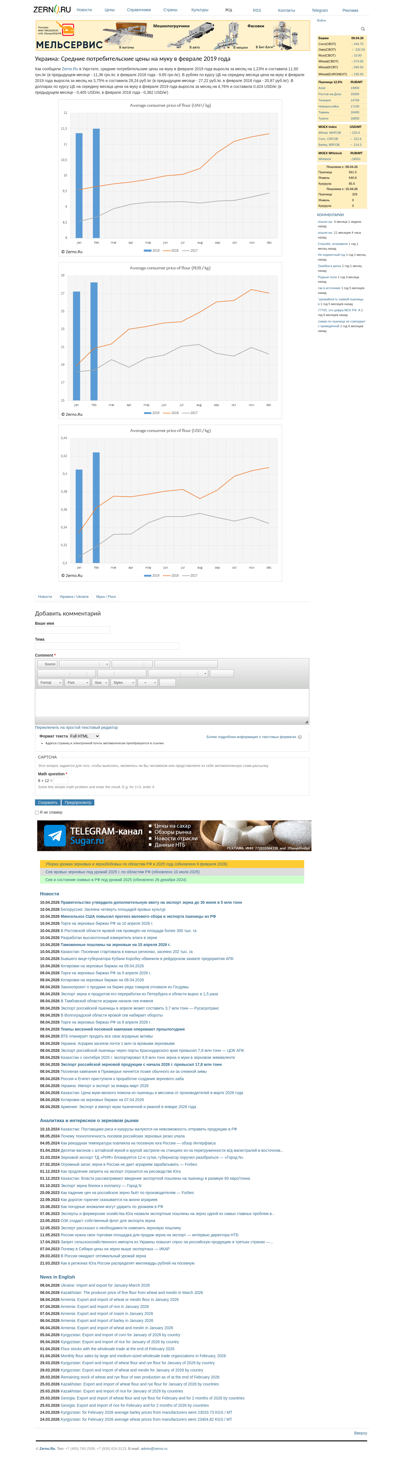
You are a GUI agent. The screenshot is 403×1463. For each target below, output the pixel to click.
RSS (257, 10)
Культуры (206, 10)
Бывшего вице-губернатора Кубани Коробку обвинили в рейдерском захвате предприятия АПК (147, 958)
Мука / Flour (106, 596)
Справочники (144, 10)
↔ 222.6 (355, 139)
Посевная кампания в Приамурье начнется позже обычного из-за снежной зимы (134, 1071)
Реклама (350, 10)
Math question (52, 774)
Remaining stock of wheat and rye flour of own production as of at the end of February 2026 (140, 1377)
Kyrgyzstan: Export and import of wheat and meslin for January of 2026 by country (132, 1370)
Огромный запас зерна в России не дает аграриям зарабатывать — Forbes (129, 1164)
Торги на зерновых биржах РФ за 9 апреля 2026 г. (106, 973)
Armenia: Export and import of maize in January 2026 (106, 1313)
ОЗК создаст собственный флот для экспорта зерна (108, 1220)
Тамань (323, 112)
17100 (355, 106)
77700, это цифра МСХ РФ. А (339, 310)
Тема (39, 639)
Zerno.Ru (70, 69)
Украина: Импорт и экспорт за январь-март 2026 (105, 1085)
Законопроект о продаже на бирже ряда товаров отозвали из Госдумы (125, 987)
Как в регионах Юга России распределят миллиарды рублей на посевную (128, 1263)
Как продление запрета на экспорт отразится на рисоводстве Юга (121, 1171)
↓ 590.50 (358, 67)
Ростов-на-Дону (329, 94)
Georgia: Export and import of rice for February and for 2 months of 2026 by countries (135, 1405)
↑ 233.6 (355, 132)
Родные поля (327, 277)
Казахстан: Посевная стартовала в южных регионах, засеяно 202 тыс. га (127, 951)
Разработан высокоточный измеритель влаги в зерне (109, 937)
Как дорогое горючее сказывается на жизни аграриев (109, 1199)
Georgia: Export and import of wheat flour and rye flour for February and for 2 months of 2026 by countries (153, 1398)
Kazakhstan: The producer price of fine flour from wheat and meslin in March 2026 (132, 1292)
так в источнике (329, 288)
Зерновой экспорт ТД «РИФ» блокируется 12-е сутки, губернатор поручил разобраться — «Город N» (152, 1157)
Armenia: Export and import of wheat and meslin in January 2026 (116, 1328)
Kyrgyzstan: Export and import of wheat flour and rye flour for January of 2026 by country (138, 1363)
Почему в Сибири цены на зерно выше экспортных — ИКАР (115, 1249)
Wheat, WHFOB (329, 132)
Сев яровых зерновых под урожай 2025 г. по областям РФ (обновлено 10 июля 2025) (120, 872)
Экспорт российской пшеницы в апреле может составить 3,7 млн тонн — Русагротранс (140, 1008)
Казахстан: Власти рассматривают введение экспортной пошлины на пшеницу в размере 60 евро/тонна (155, 1178)
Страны (176, 10)
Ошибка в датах (329, 266)
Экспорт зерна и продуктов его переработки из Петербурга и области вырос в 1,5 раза (139, 994)
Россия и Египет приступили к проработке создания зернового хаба (122, 1078)
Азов (321, 88)
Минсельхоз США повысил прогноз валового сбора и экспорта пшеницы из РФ (138, 916)
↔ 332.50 (358, 49)
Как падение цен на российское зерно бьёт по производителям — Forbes (127, 1192)
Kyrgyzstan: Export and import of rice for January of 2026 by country (120, 1342)
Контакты (286, 10)
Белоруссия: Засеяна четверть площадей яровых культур (113, 909)
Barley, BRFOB (329, 144)
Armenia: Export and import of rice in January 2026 (104, 1306)
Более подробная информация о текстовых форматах (251, 737)
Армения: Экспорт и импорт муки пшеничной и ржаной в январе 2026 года (128, 1106)
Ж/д (228, 10)
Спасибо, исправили (333, 243)
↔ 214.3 (355, 144)
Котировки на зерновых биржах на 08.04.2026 (102, 980)
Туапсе (323, 118)
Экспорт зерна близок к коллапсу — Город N (101, 1185)
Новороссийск (328, 106)
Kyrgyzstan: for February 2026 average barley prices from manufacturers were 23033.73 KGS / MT (146, 1412)
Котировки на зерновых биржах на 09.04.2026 (102, 966)
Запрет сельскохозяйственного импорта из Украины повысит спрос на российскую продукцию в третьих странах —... (167, 1242)
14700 (355, 100)
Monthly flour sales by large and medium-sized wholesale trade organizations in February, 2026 (143, 1356)
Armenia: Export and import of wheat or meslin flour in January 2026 (119, 1299)
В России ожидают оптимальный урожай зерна (103, 1256)
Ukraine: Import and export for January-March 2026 (105, 1285)
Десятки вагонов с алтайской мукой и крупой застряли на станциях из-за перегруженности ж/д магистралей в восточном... (172, 1150)
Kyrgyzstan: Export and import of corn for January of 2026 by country (120, 1335)
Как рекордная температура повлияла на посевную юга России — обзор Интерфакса (138, 1143)
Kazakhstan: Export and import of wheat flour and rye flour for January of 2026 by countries (140, 1384)
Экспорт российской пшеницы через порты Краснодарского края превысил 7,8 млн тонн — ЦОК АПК (152, 1050)
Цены (114, 10)
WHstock (324, 159)
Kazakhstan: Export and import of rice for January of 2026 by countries (122, 1391)
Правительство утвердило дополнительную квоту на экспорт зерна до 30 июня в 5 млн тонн (151, 902)
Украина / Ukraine (74, 596)
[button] (47, 664)
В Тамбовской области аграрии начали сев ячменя (107, 1001)
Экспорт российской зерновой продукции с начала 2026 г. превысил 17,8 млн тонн (141, 1064)
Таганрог (324, 100)
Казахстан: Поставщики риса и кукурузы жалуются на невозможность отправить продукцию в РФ (149, 1129)
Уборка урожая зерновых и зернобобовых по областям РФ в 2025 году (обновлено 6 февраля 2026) (134, 864)
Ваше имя (44, 623)
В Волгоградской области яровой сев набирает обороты (112, 1015)
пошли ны (325, 221)
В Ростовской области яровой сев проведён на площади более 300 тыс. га (128, 930)
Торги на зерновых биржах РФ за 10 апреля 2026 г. (107, 923)
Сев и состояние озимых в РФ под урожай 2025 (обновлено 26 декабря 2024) (113, 879)
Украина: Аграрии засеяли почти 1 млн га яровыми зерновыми (118, 1043)
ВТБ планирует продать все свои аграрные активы (107, 1036)
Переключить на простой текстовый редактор (76, 727)
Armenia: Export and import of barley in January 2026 (106, 1320)
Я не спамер (51, 812)
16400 (355, 112)
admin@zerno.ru (154, 1448)
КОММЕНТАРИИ (330, 214)
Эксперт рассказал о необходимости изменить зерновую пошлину (121, 1228)
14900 (355, 88)
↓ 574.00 (358, 61)
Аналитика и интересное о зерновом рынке (89, 1120)
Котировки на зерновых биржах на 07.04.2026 (102, 1099)
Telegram (320, 10)
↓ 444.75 (358, 44)
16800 (355, 118)
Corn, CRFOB (328, 139)
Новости (89, 10)
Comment (45, 655)
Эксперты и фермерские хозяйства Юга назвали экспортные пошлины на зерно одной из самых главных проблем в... (168, 1213)
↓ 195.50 (358, 74)
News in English (57, 1276)
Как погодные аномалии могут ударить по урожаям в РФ (112, 1206)
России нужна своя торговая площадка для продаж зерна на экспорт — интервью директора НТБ (149, 1235)
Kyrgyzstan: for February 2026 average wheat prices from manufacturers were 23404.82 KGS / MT (146, 1419)
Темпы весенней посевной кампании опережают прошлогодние (123, 1029)
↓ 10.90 (357, 55)
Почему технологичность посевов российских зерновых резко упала (123, 1136)
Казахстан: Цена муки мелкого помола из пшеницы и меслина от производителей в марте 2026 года (152, 1092)
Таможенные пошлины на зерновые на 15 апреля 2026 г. (115, 944)
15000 (355, 94)
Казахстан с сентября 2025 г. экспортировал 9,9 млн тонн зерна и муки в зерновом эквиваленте (148, 1057)
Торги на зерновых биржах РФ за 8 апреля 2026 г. (106, 1022)
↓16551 (355, 159)
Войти (321, 20)
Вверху (360, 1433)
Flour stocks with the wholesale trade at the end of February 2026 (117, 1349)
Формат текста (54, 736)
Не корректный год (331, 254)
